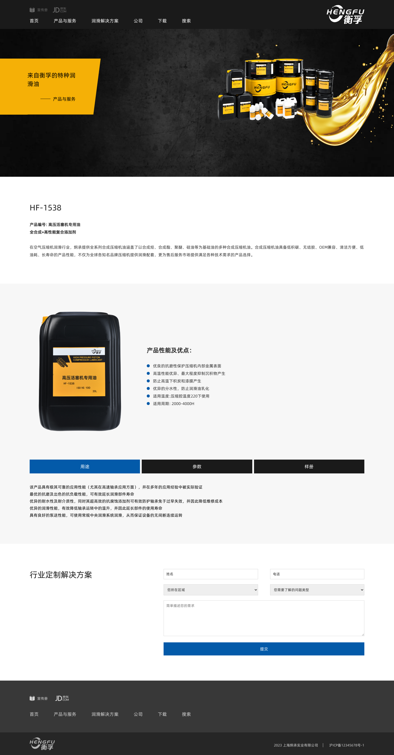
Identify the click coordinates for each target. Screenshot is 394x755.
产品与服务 (65, 21)
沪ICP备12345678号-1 (346, 745)
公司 (138, 21)
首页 (34, 21)
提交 (264, 649)
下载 (162, 21)
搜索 (186, 21)
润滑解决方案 (105, 21)
